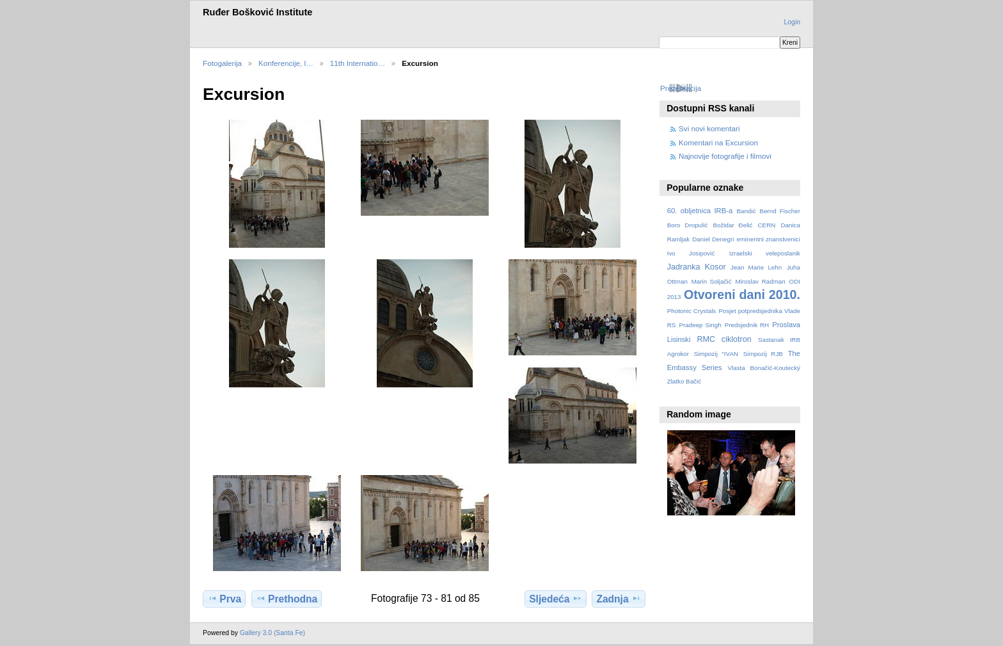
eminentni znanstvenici (768, 239)
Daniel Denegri (713, 239)
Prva (224, 598)
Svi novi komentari (709, 128)
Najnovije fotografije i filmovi (725, 156)
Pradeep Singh (700, 324)
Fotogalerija (222, 63)
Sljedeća (555, 598)
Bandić (745, 210)
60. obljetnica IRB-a (700, 210)
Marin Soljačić (711, 281)
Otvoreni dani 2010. (742, 294)
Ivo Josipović (691, 253)
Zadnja (618, 598)
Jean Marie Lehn (756, 267)
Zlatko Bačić (684, 381)
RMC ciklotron (724, 339)
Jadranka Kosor (696, 266)
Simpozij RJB (763, 353)
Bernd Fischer (780, 210)
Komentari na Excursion (718, 142)
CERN (767, 225)
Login (792, 22)
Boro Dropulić (687, 225)
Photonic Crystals (691, 310)
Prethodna (286, 598)
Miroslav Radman (760, 281)
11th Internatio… (357, 63)
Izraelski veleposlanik (764, 253)
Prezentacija (680, 88)
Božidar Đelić (732, 225)
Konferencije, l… (285, 63)
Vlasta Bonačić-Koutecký (764, 367)
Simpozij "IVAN (716, 353)
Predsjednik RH (747, 324)
